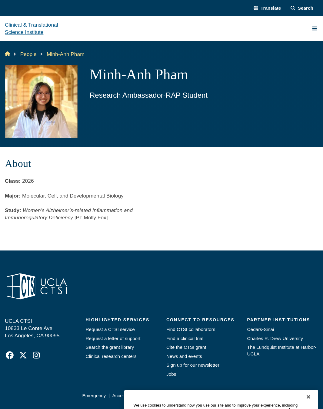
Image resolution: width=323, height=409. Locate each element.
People (28, 54)
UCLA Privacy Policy (165, 395)
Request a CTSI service (110, 329)
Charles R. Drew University (275, 338)
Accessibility (125, 395)
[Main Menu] (314, 28)
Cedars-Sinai (260, 329)
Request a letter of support (113, 338)
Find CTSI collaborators (190, 329)
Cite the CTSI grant (186, 347)
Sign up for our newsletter (192, 365)
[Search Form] (302, 8)
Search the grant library (110, 347)
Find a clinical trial (184, 338)
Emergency (94, 395)
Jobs (171, 374)
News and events (184, 356)
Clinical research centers (111, 356)
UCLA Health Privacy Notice (222, 395)
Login (263, 395)
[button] (267, 8)
